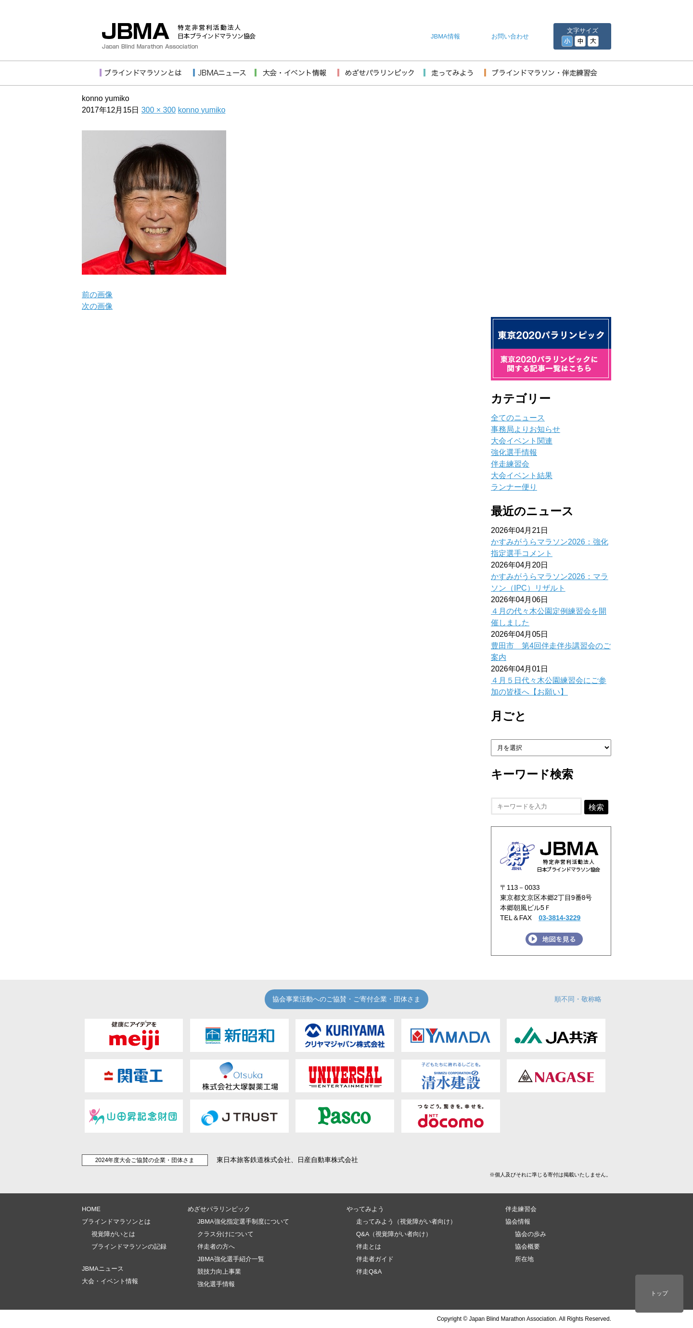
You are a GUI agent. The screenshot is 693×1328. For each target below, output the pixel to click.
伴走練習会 (510, 464)
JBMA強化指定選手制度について (243, 1221)
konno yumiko (202, 110)
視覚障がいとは (113, 1234)
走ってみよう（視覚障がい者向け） (406, 1221)
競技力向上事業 (219, 1271)
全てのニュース (518, 418)
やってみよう (365, 1209)
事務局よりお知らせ (525, 429)
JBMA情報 (445, 36)
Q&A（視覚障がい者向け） (394, 1234)
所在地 (524, 1259)
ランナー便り (514, 487)
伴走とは (368, 1246)
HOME (91, 1209)
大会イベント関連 (521, 441)
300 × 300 (158, 110)
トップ (659, 1293)
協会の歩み (530, 1234)
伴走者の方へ (216, 1246)
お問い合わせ (510, 36)
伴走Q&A (369, 1271)
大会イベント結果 (521, 475)
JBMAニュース (103, 1268)
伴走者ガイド (375, 1259)
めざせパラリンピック (219, 1209)
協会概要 (527, 1246)
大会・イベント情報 (110, 1281)
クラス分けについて (225, 1234)
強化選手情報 (514, 452)
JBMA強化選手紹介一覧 (230, 1259)
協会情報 (517, 1221)
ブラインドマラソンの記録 (129, 1246)
